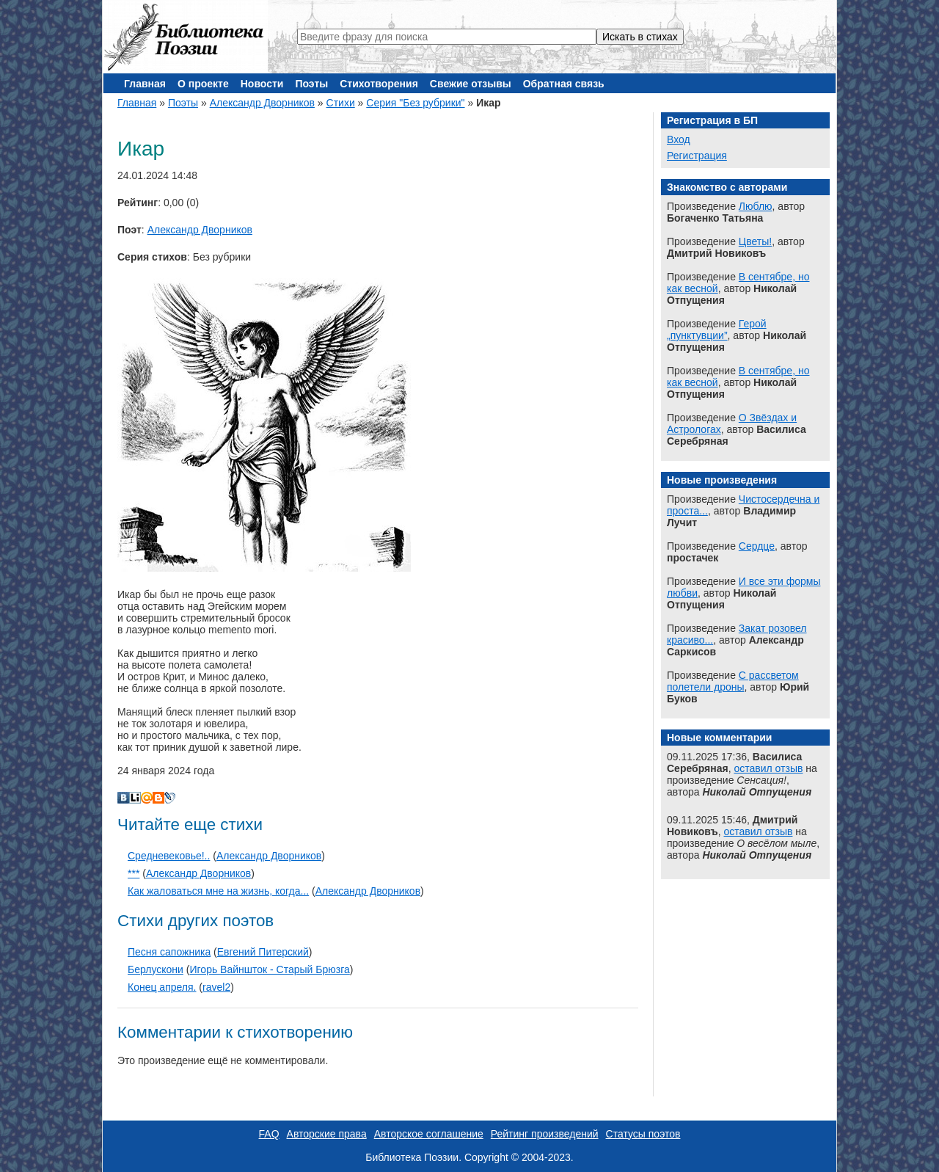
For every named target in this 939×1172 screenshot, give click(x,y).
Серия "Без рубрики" (415, 103)
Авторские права (327, 1134)
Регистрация (697, 155)
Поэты (311, 84)
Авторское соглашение (428, 1134)
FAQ (269, 1134)
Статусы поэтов (643, 1134)
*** (133, 873)
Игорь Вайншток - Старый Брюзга (269, 969)
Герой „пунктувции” (717, 329)
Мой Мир (147, 798)
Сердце (757, 546)
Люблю (755, 206)
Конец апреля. (162, 987)
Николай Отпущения (756, 792)
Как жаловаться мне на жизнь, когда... (218, 891)
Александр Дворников (262, 103)
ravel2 (216, 987)
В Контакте (123, 798)
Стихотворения (379, 84)
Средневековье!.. (169, 856)
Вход (678, 139)
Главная (145, 84)
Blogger (158, 798)
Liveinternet (135, 798)
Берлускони (155, 969)
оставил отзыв (768, 768)
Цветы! (755, 241)
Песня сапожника (169, 952)
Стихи (340, 103)
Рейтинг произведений (545, 1134)
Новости (262, 84)
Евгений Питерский (263, 952)
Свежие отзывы (470, 84)
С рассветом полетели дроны (733, 681)
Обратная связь (563, 84)
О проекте (203, 84)
